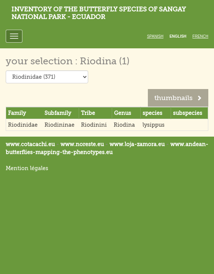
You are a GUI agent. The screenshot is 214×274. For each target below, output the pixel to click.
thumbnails (178, 98)
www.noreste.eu (82, 144)
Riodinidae (23, 125)
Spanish (155, 36)
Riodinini (94, 125)
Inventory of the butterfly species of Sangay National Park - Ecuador (98, 13)
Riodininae (59, 125)
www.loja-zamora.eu (137, 144)
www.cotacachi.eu (30, 144)
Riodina (124, 125)
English (178, 36)
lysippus (154, 125)
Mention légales (27, 168)
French (200, 36)
